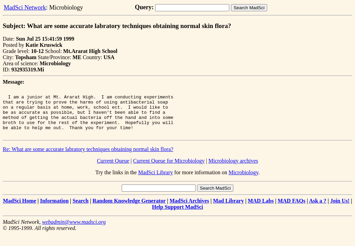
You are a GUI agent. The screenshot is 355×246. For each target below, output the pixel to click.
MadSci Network (25, 7)
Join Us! (340, 210)
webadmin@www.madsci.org (74, 231)
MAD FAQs (291, 210)
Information (54, 210)
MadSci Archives (189, 210)
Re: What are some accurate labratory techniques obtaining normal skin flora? (88, 158)
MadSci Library (155, 181)
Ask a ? (317, 210)
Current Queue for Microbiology (169, 170)
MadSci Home (19, 210)
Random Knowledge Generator (129, 210)
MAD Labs (261, 210)
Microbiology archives (233, 170)
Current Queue (113, 170)
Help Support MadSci (177, 216)
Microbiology (243, 181)
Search (80, 210)
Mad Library (228, 210)
